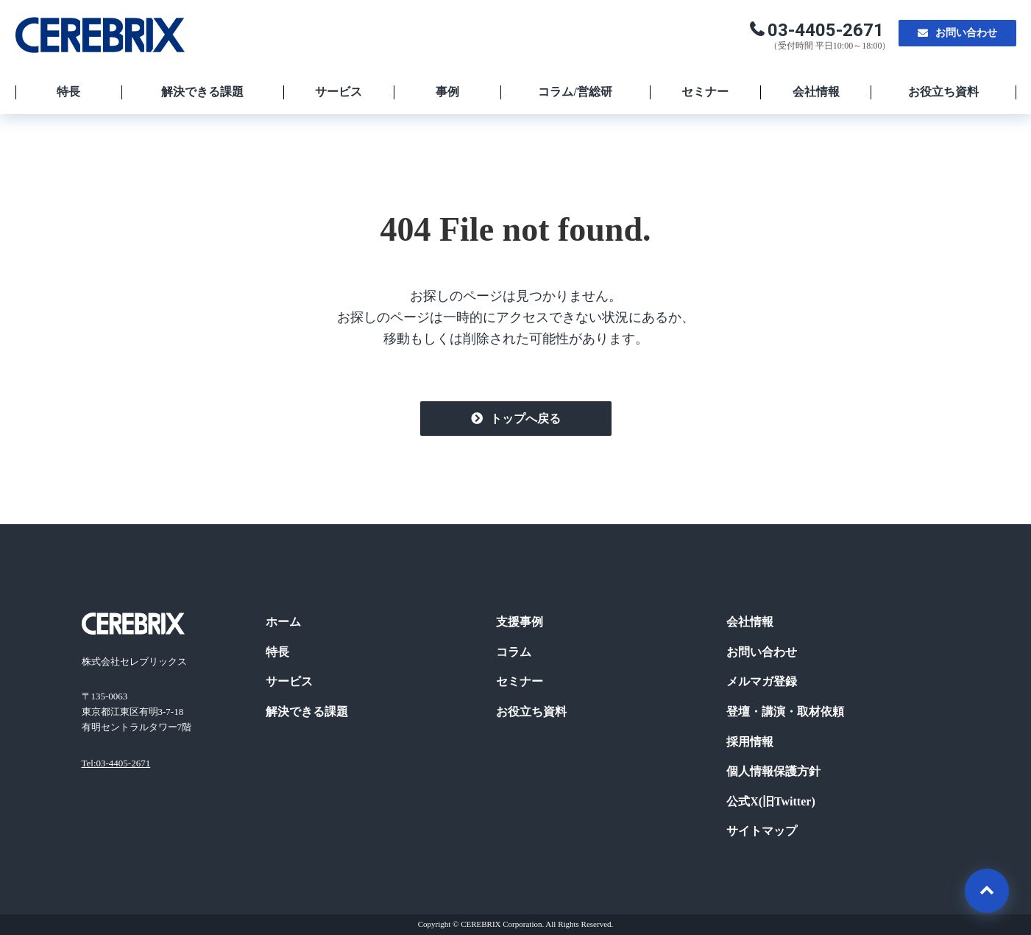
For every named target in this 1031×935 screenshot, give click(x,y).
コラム (513, 652)
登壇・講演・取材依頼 (785, 711)
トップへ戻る (525, 418)
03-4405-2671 (826, 30)
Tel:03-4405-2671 (116, 763)
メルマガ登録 (761, 681)
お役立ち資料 (943, 91)
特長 (68, 91)
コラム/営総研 (575, 91)
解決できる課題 (202, 91)
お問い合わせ (966, 32)
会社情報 (816, 91)
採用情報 (749, 741)
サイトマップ (761, 831)
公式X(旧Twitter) (770, 801)
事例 (447, 91)
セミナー (705, 91)
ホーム (283, 621)
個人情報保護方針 (773, 771)
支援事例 (519, 621)
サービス (338, 91)
